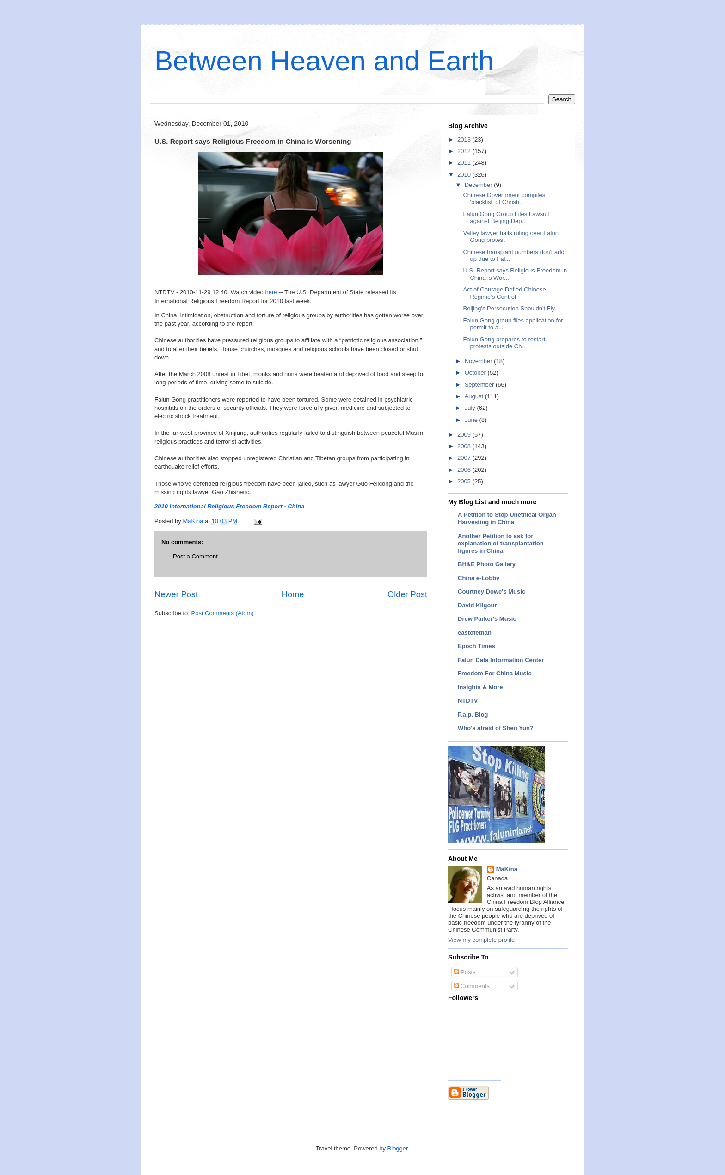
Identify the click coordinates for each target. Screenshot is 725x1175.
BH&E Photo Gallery (487, 564)
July (471, 407)
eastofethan (475, 632)
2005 (465, 481)
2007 (465, 457)
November (479, 361)
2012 (465, 151)
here (272, 292)
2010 (465, 174)
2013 (465, 139)
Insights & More (480, 687)
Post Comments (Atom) (222, 613)
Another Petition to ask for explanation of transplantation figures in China (501, 543)
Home (293, 594)
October (476, 372)
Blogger (397, 1148)
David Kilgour (477, 605)
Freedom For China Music (495, 673)
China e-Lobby (478, 578)
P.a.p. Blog (473, 714)
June (472, 419)
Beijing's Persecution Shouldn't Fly (509, 308)
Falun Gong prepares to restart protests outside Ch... (504, 343)
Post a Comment (195, 556)
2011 (465, 162)
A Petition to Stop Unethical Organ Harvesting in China (507, 518)
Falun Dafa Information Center (501, 659)
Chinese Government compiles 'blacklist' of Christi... (504, 199)
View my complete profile (481, 939)
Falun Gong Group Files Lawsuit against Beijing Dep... (506, 217)
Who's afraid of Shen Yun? (496, 727)
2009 (465, 434)
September (480, 384)
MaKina (506, 869)
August (475, 396)
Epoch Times (476, 646)
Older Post (407, 594)
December (479, 184)
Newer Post (176, 594)
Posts (465, 972)
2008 (465, 446)
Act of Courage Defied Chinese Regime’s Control (504, 293)
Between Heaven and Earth (324, 60)
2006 (465, 469)
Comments (472, 986)
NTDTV (468, 700)
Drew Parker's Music (487, 618)
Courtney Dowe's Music (491, 591)
